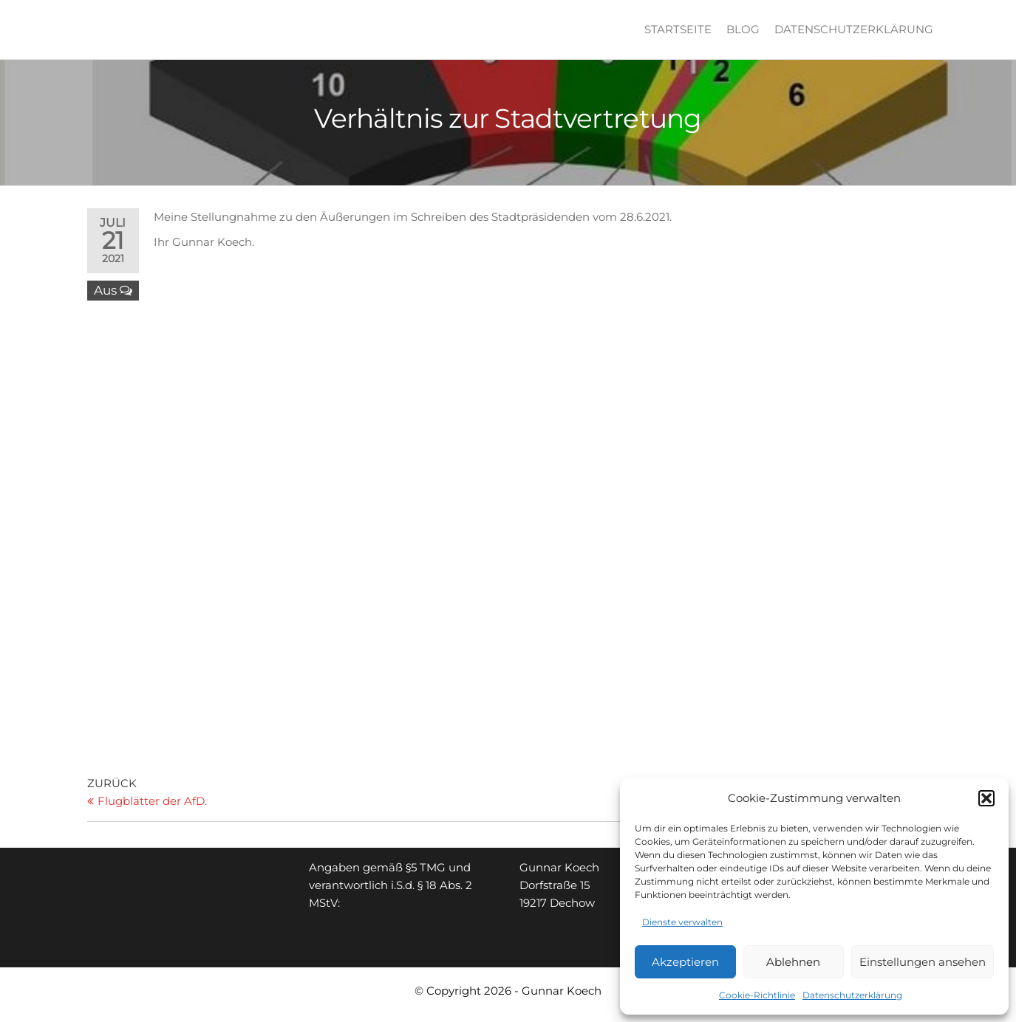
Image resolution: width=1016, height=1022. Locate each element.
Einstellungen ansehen (922, 962)
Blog (743, 29)
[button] (986, 798)
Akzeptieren (685, 962)
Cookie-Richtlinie (757, 995)
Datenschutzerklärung (852, 995)
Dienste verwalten (682, 921)
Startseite (678, 29)
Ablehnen (793, 962)
